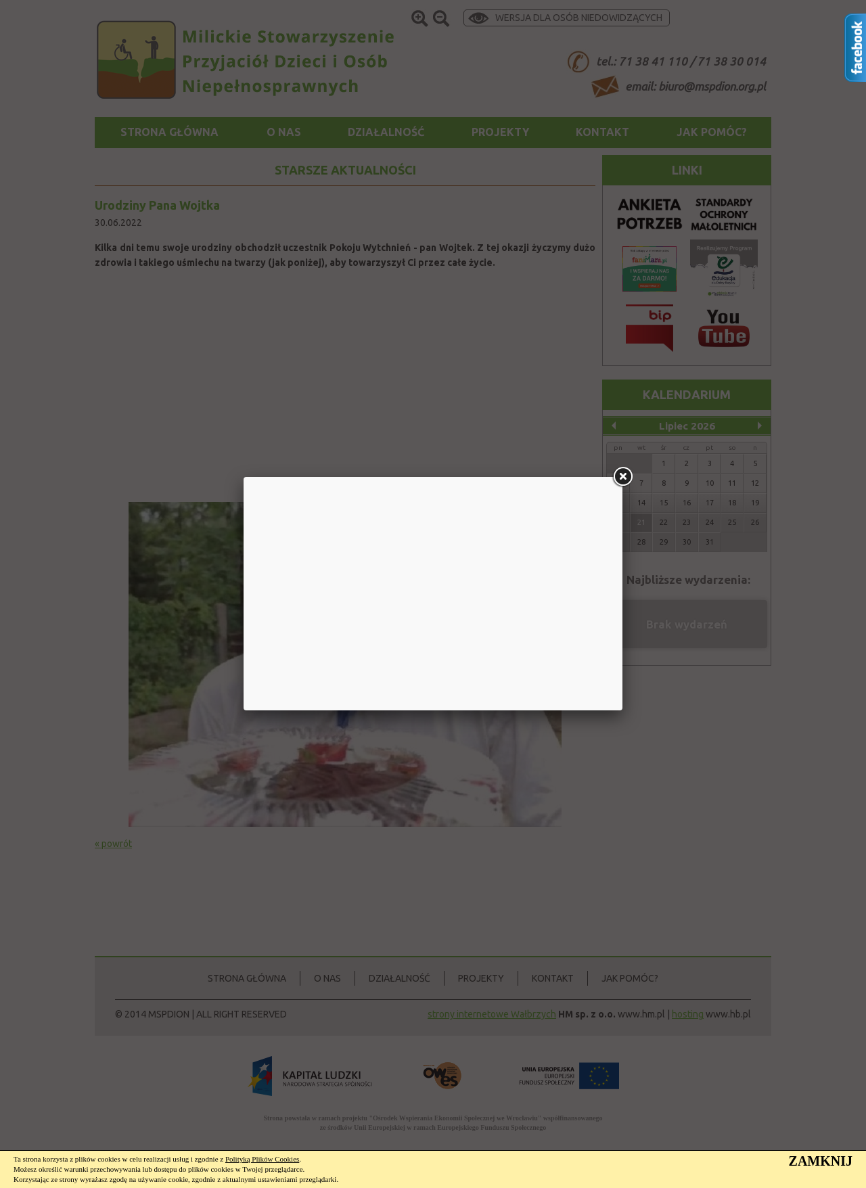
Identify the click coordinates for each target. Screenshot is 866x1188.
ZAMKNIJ (820, 1160)
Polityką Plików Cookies (262, 1159)
